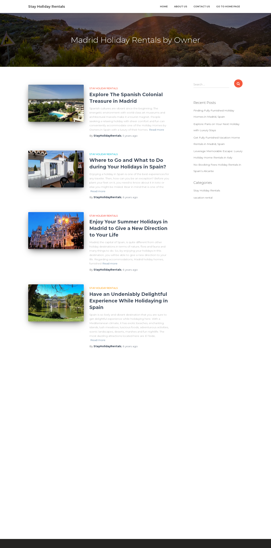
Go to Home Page (228, 6)
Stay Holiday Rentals (103, 88)
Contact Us (201, 6)
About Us (180, 6)
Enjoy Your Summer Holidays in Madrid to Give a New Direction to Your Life (128, 228)
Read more (156, 129)
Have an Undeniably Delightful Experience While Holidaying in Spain (128, 300)
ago (130, 135)
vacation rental (202, 197)
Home (164, 6)
